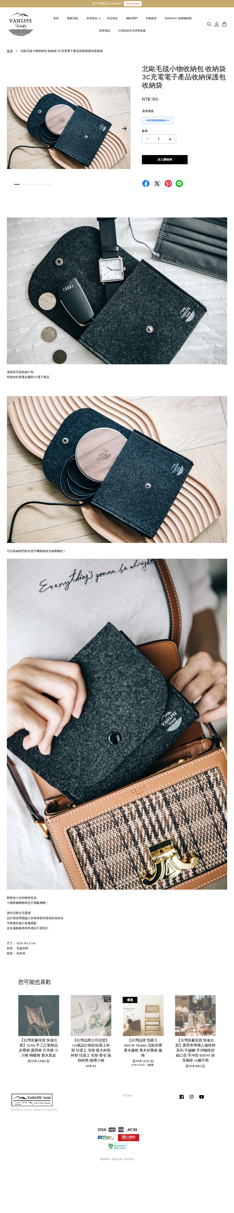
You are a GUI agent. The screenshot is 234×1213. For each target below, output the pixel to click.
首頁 (56, 18)
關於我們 (131, 18)
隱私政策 (117, 1159)
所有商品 (93, 18)
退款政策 (129, 1159)
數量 (145, 131)
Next (124, 128)
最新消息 (72, 18)
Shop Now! (133, 3)
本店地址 (112, 18)
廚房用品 (104, 30)
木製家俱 (151, 18)
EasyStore (51, 1109)
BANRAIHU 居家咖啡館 (178, 18)
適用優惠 (148, 111)
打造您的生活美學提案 (132, 30)
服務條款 (105, 1159)
